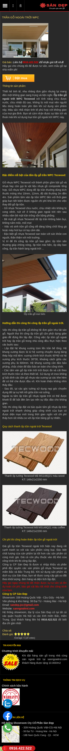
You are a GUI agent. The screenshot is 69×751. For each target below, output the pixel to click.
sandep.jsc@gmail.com (24, 604)
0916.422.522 (17, 748)
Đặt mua (21, 78)
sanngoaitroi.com (24, 608)
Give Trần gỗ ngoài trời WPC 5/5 (28, 634)
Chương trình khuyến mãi (17, 650)
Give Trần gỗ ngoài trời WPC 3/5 (22, 634)
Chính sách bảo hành (15, 685)
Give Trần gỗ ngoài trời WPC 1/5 (15, 634)
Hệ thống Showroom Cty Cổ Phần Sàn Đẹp (28, 722)
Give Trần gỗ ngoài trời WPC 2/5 (18, 634)
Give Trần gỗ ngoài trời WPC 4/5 (25, 634)
